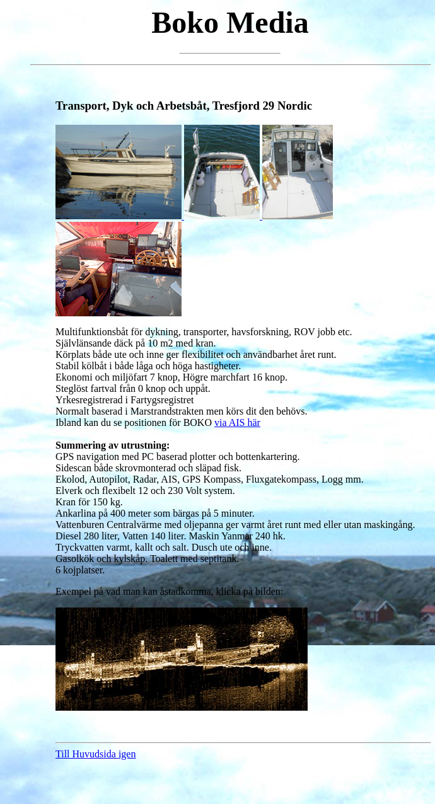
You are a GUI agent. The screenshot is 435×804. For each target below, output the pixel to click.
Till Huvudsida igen (95, 754)
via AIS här (237, 422)
